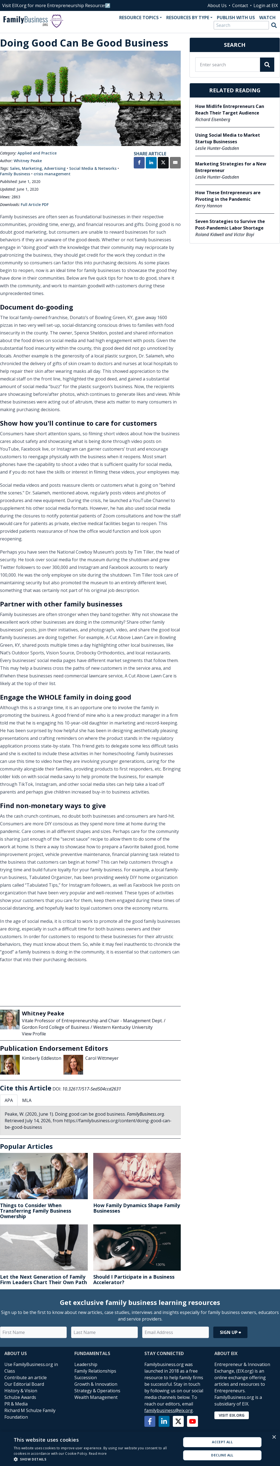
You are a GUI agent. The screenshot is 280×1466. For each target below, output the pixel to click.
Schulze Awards (20, 1397)
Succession (85, 1378)
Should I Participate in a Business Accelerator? (133, 1279)
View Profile (34, 1034)
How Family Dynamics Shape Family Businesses (136, 1207)
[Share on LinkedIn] (151, 163)
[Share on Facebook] (139, 163)
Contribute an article (25, 1378)
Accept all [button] (222, 1442)
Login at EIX (265, 5)
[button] (95, 1459)
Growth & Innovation (95, 1384)
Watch (267, 18)
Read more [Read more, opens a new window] (98, 1453)
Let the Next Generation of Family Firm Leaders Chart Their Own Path (43, 1279)
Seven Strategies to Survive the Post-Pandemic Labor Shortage (230, 224)
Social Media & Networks (92, 168)
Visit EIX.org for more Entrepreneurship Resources (54, 5)
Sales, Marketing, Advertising (38, 168)
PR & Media (16, 1404)
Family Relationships (95, 1371)
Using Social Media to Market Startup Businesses (227, 138)
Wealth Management (96, 1397)
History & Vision (20, 1391)
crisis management (52, 173)
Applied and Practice (37, 153)
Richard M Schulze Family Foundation (30, 1413)
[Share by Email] (175, 163)
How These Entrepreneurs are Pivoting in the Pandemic (228, 196)
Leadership (85, 1364)
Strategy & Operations (97, 1391)
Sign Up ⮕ (230, 1332)
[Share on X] (163, 163)
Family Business (15, 173)
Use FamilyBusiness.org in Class (31, 1367)
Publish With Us (236, 18)
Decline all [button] (222, 1455)
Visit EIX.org (231, 1415)
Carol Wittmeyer (102, 1058)
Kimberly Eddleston (41, 1058)
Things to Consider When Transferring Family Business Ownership (35, 1210)
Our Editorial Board (24, 1384)
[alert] (140, 1448)
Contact (240, 5)
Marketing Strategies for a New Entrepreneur (230, 167)
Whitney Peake (28, 160)
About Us (217, 5)
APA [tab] (9, 1100)
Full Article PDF (35, 204)
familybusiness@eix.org (168, 1410)
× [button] (274, 1437)
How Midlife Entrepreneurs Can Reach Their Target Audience (229, 109)
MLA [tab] (26, 1100)
